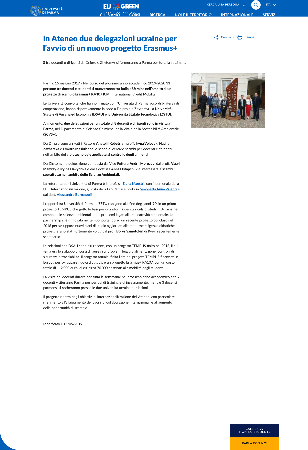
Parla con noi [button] (254, 443)
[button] (254, 430)
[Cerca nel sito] (256, 6)
